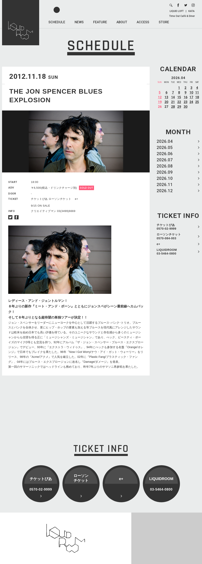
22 (179, 102)
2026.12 (165, 191)
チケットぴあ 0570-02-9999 (166, 226)
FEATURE (100, 22)
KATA (191, 11)
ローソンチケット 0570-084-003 (169, 236)
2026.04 (165, 141)
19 (160, 102)
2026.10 (165, 178)
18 (197, 97)
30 (185, 107)
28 (173, 107)
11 (197, 92)
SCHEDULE (56, 22)
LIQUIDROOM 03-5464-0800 (167, 251)
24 (191, 102)
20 (166, 102)
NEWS (79, 22)
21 (173, 102)
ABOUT (121, 22)
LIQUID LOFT (177, 11)
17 (191, 97)
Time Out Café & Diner (182, 16)
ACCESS (143, 22)
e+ (158, 244)
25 (197, 102)
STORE (164, 22)
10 (191, 92)
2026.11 (165, 185)
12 (160, 97)
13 (166, 97)
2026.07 (165, 160)
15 (179, 97)
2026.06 (165, 154)
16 (185, 97)
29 (179, 107)
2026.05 (165, 147)
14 (173, 97)
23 (185, 102)
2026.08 (165, 166)
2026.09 (165, 172)
